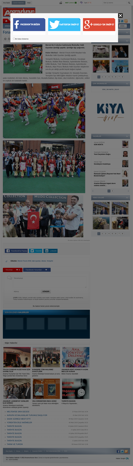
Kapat (120, 15)
